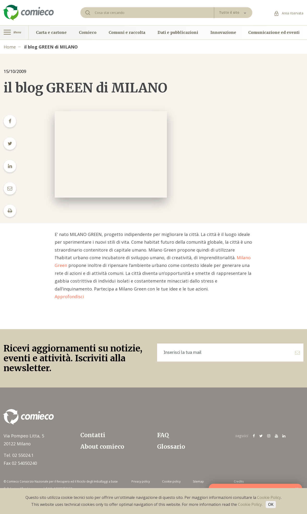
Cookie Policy (269, 497)
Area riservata (289, 13)
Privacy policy (140, 481)
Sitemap (198, 481)
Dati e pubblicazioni (178, 32)
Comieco (87, 32)
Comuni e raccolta (127, 32)
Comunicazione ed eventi (274, 32)
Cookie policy (171, 481)
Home (10, 47)
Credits (239, 481)
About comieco (102, 446)
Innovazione (223, 32)
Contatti (92, 435)
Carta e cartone (51, 32)
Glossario (171, 446)
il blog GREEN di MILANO (51, 47)
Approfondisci (69, 296)
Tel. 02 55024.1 (19, 455)
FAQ (163, 435)
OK (270, 504)
